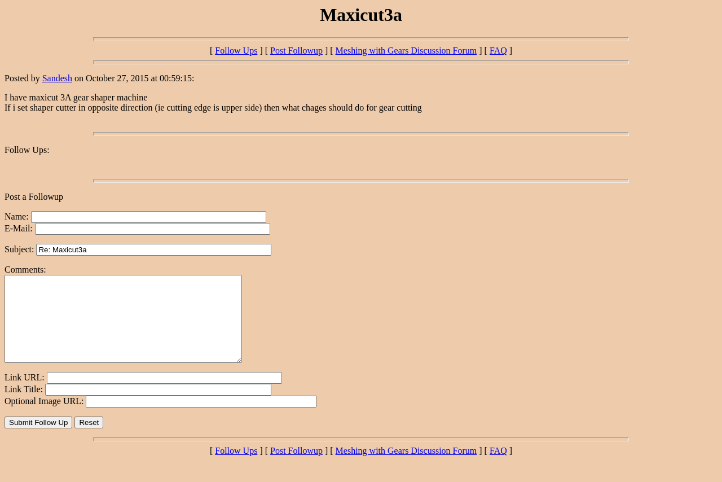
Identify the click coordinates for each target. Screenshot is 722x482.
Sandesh (57, 78)
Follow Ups (236, 50)
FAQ (498, 50)
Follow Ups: (27, 150)
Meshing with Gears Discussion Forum (406, 50)
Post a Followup (34, 196)
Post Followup (296, 50)
